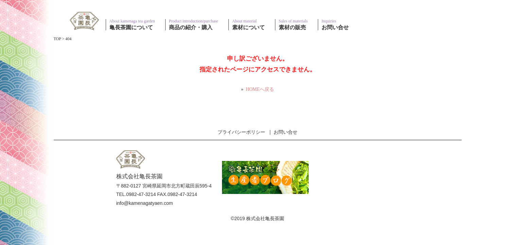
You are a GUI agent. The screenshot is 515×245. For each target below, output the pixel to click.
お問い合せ (285, 132)
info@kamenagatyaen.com (144, 203)
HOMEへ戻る (260, 89)
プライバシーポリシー (241, 132)
